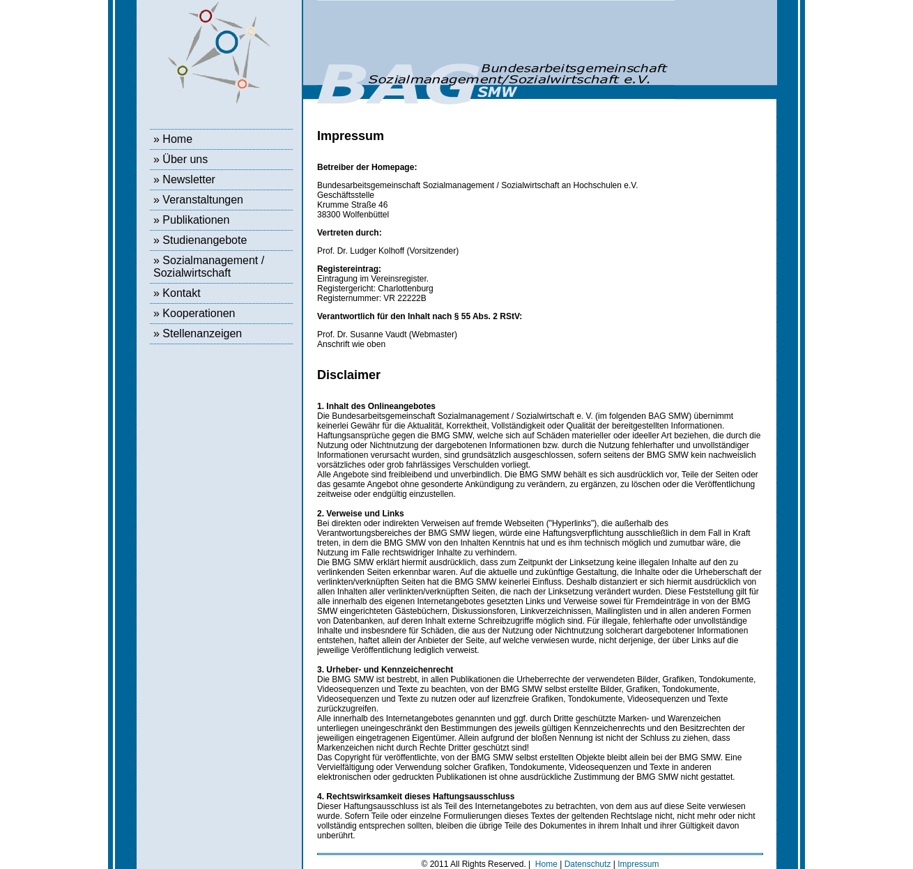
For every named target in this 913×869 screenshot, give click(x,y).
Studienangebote (204, 240)
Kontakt (181, 293)
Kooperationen (198, 313)
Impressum (638, 864)
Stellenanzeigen (202, 333)
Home (177, 139)
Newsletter (188, 179)
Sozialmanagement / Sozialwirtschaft (208, 266)
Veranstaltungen (202, 200)
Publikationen (195, 220)
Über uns (185, 159)
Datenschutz (588, 864)
